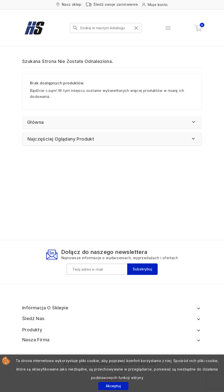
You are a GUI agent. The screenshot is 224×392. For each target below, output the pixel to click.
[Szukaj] (106, 28)
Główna (35, 122)
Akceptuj (113, 386)
